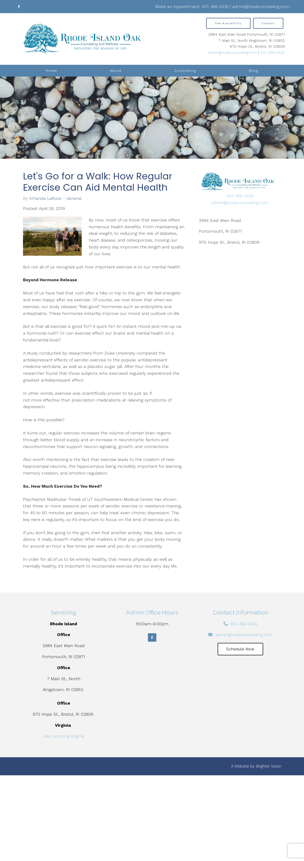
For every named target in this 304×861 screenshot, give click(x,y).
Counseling (185, 71)
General (73, 198)
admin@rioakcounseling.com (260, 6)
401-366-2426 (215, 6)
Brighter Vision (268, 766)
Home (51, 71)
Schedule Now (240, 649)
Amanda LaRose (45, 198)
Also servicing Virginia (63, 736)
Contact (268, 23)
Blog (253, 71)
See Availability (228, 23)
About (115, 71)
